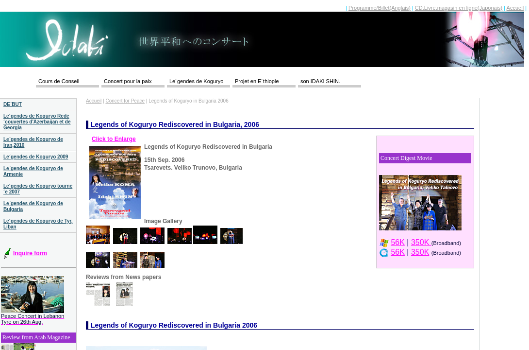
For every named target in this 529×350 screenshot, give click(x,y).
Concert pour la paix (127, 81)
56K (397, 242)
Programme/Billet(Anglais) (379, 8)
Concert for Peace (125, 101)
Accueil (515, 8)
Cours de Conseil (58, 81)
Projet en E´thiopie (257, 81)
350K (421, 242)
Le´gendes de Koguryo (196, 81)
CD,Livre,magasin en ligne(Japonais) (458, 8)
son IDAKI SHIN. (320, 81)
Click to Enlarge (114, 139)
